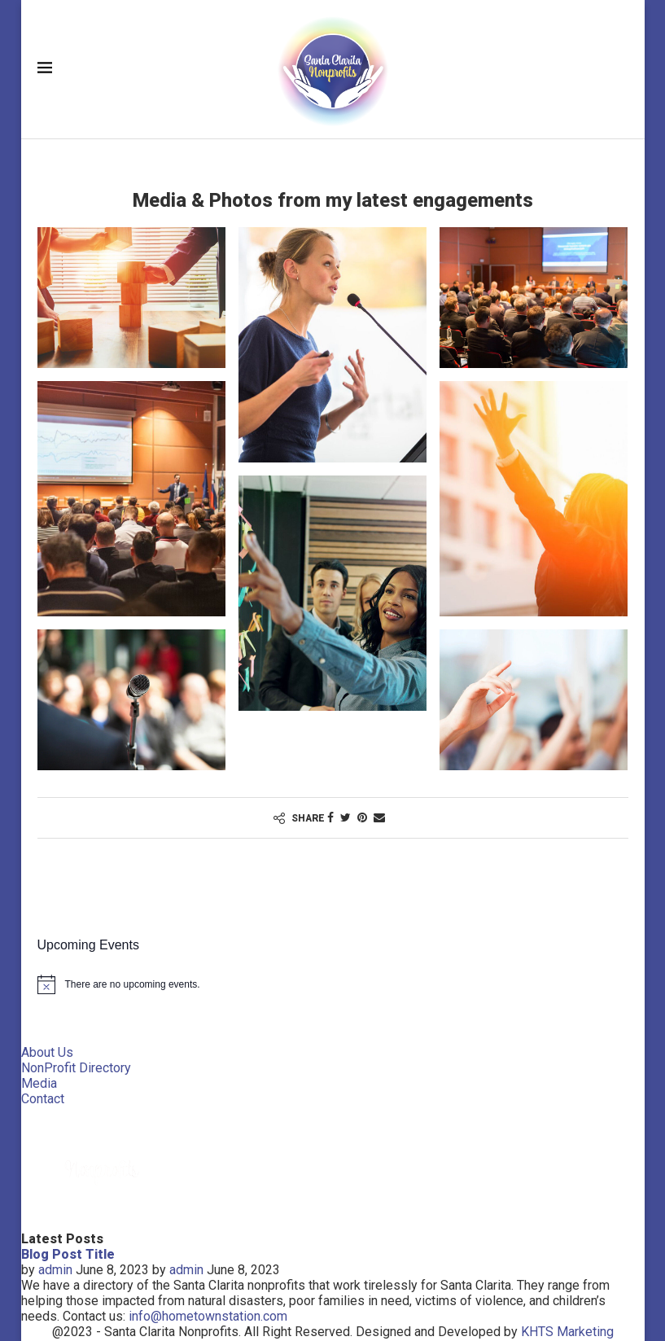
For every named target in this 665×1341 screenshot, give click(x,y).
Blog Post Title (68, 1254)
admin (55, 1269)
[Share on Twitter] (345, 817)
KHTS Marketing (567, 1331)
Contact (42, 1099)
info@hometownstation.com (208, 1316)
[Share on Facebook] (330, 817)
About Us (47, 1052)
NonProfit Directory (76, 1068)
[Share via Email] (379, 817)
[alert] (332, 984)
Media (39, 1083)
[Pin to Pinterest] (362, 817)
